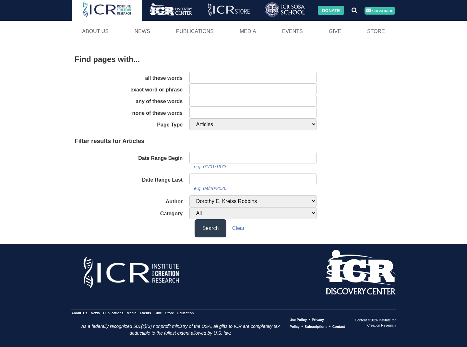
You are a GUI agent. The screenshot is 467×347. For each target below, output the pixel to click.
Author (174, 201)
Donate (331, 10)
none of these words (157, 113)
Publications (195, 31)
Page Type (170, 124)
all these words (164, 78)
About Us (95, 31)
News (142, 31)
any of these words (159, 101)
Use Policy (298, 320)
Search (210, 228)
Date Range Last (162, 180)
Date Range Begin (160, 158)
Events (292, 31)
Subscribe (379, 11)
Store (376, 31)
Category (171, 213)
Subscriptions (316, 327)
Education (185, 313)
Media (248, 31)
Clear (238, 228)
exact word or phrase (156, 89)
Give (335, 31)
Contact (338, 327)
